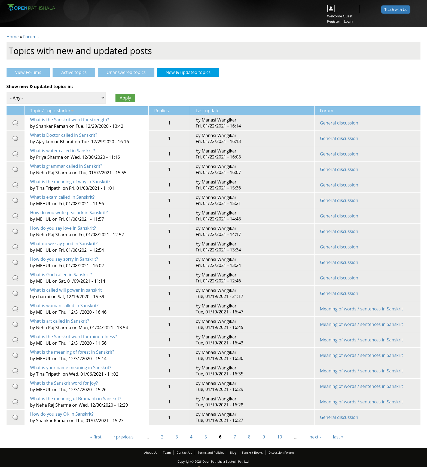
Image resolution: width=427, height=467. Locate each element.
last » (338, 437)
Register (333, 21)
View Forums (28, 72)
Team (167, 452)
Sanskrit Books (252, 452)
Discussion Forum (281, 452)
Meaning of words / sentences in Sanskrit (361, 309)
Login (348, 21)
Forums (31, 37)
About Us (150, 452)
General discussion (339, 123)
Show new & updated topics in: (40, 86)
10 (279, 437)
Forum (326, 111)
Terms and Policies (211, 452)
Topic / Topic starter (52, 111)
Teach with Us (396, 9)
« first (95, 437)
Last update (207, 111)
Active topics (74, 72)
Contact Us (184, 452)
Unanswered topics (126, 72)
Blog (233, 452)
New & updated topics (192, 72)
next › (315, 437)
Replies (161, 111)
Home (13, 37)
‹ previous (123, 437)
